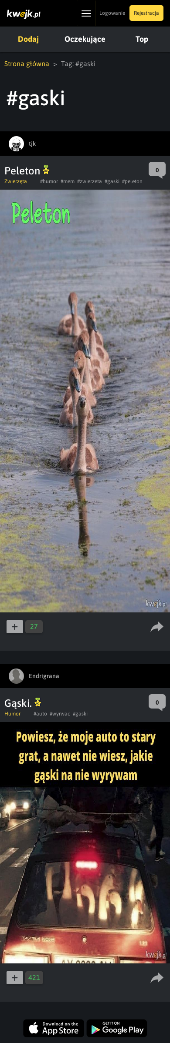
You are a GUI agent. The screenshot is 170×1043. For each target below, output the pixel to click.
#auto (40, 714)
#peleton (132, 181)
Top (142, 38)
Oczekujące (85, 38)
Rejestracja (146, 13)
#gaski (112, 181)
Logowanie (112, 13)
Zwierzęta (15, 181)
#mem (68, 181)
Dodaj (28, 38)
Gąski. (22, 703)
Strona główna (26, 63)
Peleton (26, 171)
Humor (12, 714)
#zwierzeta (89, 181)
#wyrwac (60, 714)
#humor (49, 181)
